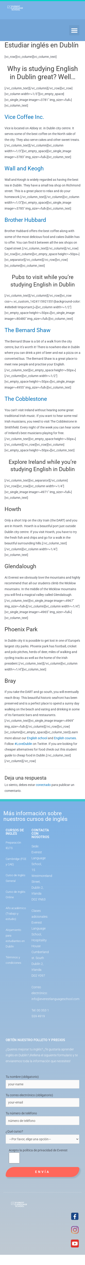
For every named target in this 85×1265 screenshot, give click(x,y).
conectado (43, 785)
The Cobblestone (26, 399)
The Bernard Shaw (28, 330)
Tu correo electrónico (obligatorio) (29, 1095)
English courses (65, 738)
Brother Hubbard (25, 220)
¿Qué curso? (42, 1137)
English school (37, 738)
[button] (74, 30)
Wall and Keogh (24, 168)
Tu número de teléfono (21, 1113)
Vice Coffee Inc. (24, 117)
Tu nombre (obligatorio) (22, 1077)
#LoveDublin (23, 744)
